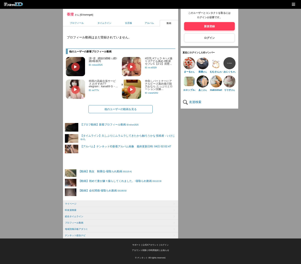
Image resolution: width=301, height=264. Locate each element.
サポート (136, 245)
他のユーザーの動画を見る (120, 109)
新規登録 (209, 26)
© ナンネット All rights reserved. (150, 258)
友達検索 (192, 102)
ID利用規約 (153, 250)
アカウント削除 (139, 250)
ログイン (209, 37)
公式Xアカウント (150, 245)
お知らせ (165, 250)
